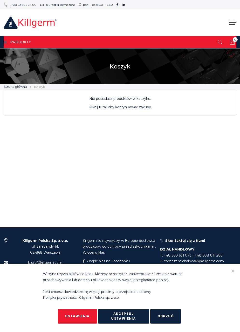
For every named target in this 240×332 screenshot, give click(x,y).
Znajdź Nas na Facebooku (106, 261)
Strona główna (15, 86)
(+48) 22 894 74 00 (20, 5)
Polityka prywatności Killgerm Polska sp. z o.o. (81, 298)
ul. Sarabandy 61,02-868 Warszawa (45, 246)
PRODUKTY (17, 42)
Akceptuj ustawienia (123, 316)
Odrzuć (166, 316)
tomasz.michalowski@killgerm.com (194, 261)
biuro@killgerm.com (57, 5)
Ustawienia (77, 316)
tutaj (103, 107)
